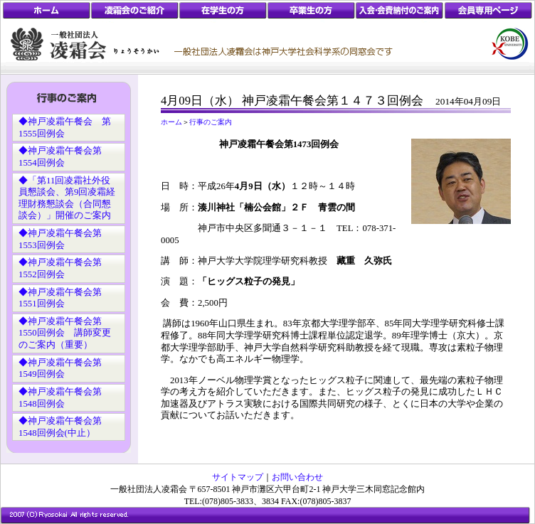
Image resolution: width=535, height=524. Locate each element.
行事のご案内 (210, 122)
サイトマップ (237, 477)
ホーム (171, 122)
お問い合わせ (297, 477)
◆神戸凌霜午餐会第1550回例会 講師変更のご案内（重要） (64, 333)
